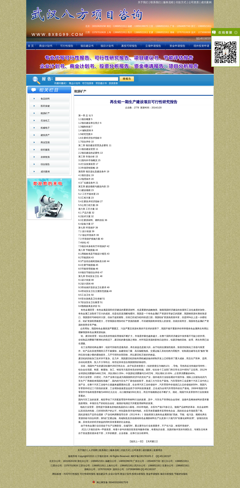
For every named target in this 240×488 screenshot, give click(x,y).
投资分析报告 (138, 474)
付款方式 (181, 2)
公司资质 (193, 2)
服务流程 (168, 2)
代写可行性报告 (71, 474)
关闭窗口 (151, 441)
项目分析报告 (167, 474)
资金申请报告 (177, 45)
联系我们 (155, 2)
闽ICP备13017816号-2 (142, 456)
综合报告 (45, 164)
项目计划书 (107, 45)
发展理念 (157, 450)
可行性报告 (66, 45)
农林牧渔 (45, 157)
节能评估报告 (181, 474)
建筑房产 (45, 135)
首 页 (31, 45)
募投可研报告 (129, 45)
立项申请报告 (153, 45)
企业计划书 (113, 474)
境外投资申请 (201, 45)
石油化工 (45, 120)
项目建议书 (87, 45)
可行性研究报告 (88, 474)
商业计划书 (46, 45)
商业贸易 (45, 142)
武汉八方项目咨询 (90, 429)
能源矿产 (45, 113)
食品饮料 (45, 98)
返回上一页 (136, 441)
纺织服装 (45, 149)
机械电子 (45, 128)
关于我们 (143, 2)
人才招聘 (93, 450)
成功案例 (206, 2)
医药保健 (45, 106)
